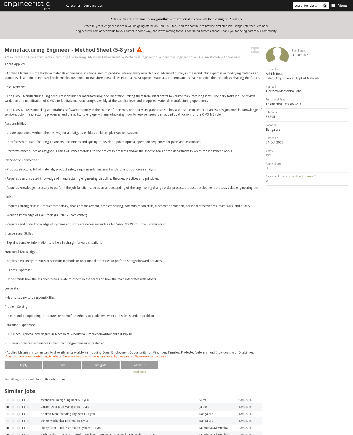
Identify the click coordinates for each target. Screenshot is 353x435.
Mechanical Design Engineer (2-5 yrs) (65, 400)
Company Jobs (93, 5)
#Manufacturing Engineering (65, 57)
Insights (100, 365)
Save (62, 365)
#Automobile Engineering (223, 57)
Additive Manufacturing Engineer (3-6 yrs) (68, 414)
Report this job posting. (51, 379)
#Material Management (104, 57)
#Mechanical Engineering (139, 57)
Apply (23, 365)
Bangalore (273, 129)
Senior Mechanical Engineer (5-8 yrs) (64, 420)
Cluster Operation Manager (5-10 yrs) (65, 406)
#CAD (198, 57)
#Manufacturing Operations (24, 57)
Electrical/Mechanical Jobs (283, 91)
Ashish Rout (274, 74)
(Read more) (139, 371)
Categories (73, 5)
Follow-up (139, 365)
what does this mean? (302, 176)
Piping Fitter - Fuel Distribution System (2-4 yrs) (71, 428)
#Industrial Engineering (175, 57)
